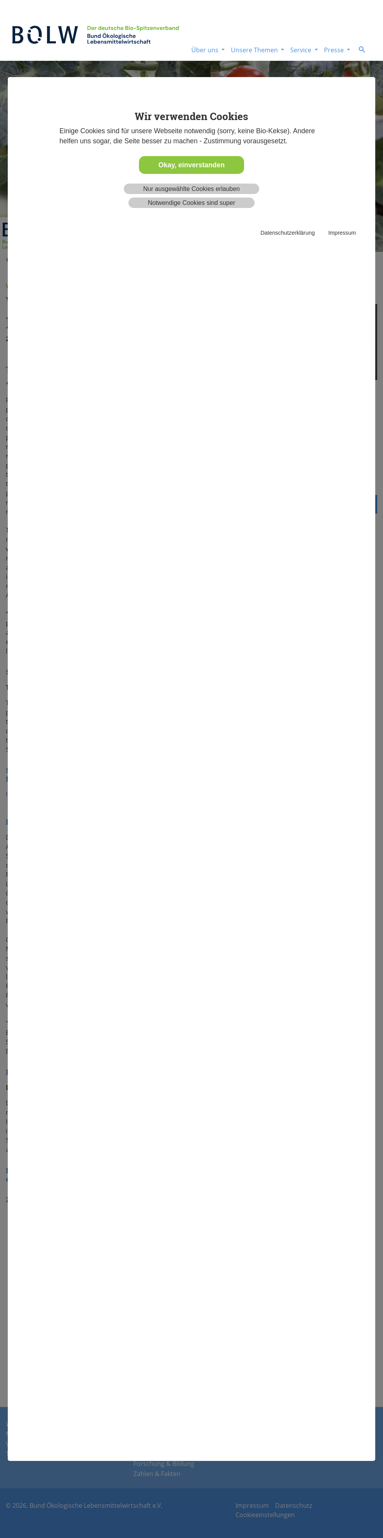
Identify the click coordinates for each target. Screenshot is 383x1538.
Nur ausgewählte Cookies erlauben (191, 189)
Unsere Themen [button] (255, 50)
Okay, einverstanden (191, 165)
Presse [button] (334, 50)
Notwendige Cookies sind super (191, 202)
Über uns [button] (205, 50)
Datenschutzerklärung (287, 233)
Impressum (342, 233)
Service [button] (301, 50)
